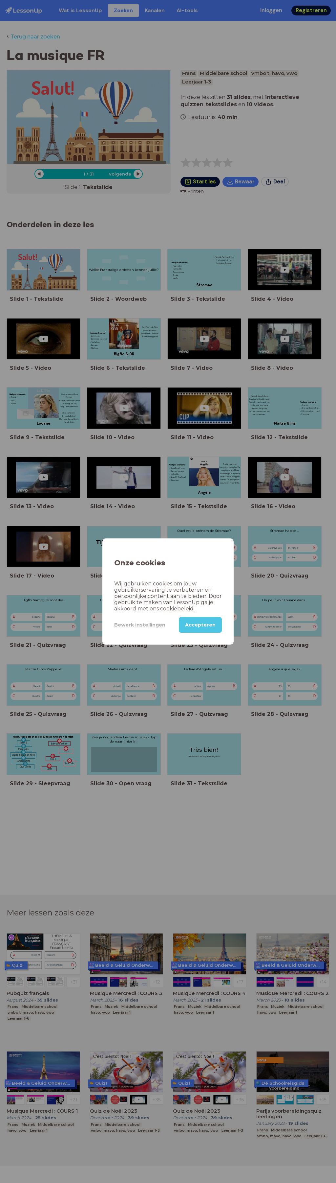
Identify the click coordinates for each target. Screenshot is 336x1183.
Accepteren (200, 625)
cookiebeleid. (177, 608)
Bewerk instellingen (139, 625)
